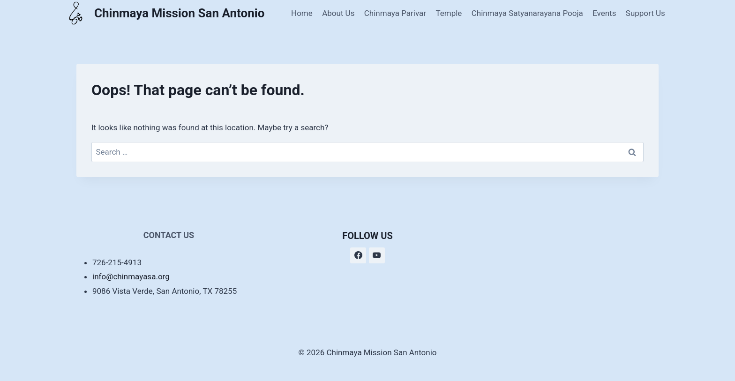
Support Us (645, 13)
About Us (338, 13)
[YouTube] (377, 255)
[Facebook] (358, 255)
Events (604, 13)
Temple (448, 13)
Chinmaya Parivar (395, 13)
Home (302, 13)
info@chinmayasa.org (131, 276)
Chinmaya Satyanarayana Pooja (527, 13)
